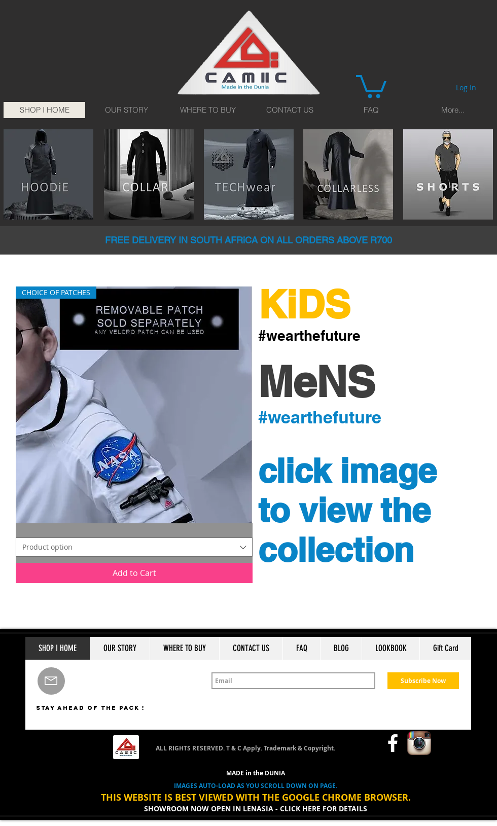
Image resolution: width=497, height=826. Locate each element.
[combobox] (134, 547)
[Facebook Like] (358, 743)
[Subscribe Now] (423, 680)
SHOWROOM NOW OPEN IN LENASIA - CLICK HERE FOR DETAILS (255, 808)
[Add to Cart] (134, 573)
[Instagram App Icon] (419, 743)
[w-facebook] (393, 743)
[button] (371, 85)
